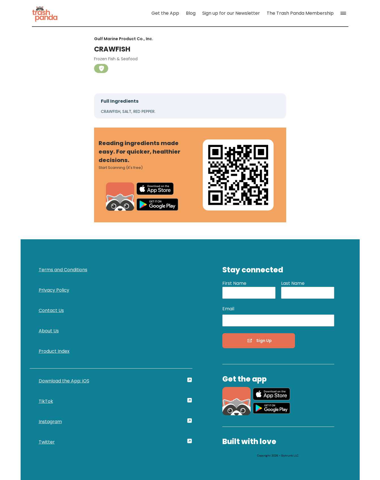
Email (228, 308)
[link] (45, 13)
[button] (344, 13)
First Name (234, 283)
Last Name (293, 283)
